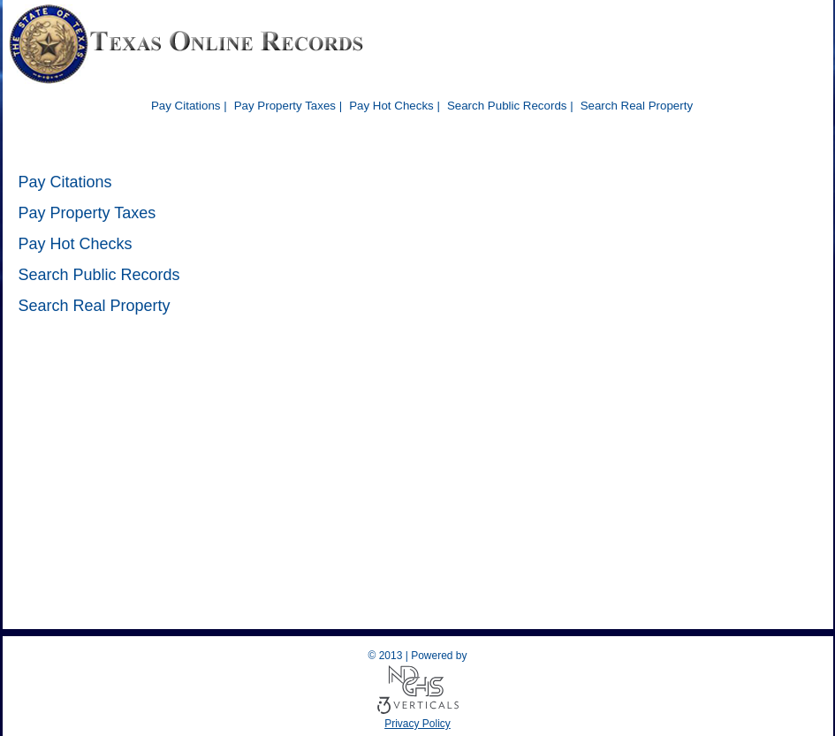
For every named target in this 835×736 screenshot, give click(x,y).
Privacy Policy (417, 723)
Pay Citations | (189, 105)
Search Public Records (99, 275)
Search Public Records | (510, 105)
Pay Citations (65, 182)
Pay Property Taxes (87, 213)
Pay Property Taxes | (288, 105)
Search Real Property (637, 105)
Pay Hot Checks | (394, 105)
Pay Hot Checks (76, 244)
